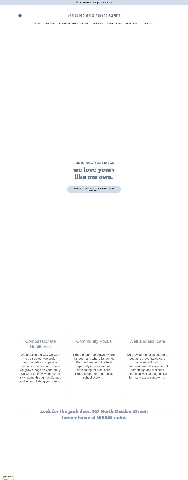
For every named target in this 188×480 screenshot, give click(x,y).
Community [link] (147, 23)
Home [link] (37, 23)
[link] (20, 15)
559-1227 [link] (108, 162)
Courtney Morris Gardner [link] (74, 23)
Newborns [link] (131, 23)
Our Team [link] (50, 23)
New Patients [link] (114, 23)
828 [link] (97, 162)
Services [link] (98, 23)
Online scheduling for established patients (94, 189)
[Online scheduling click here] (94, 3)
